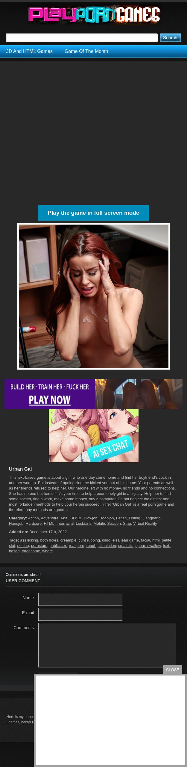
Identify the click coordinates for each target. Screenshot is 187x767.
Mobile (99, 523)
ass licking (29, 540)
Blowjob (91, 518)
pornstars (39, 545)
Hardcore (34, 523)
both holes (49, 540)
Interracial (65, 523)
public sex (58, 545)
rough (91, 545)
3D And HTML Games (29, 51)
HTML (49, 523)
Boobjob (107, 518)
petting (23, 545)
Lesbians (83, 523)
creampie (68, 540)
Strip (127, 523)
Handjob (16, 523)
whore (47, 551)
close (172, 669)
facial (145, 540)
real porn (76, 545)
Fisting (134, 518)
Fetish (121, 518)
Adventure (49, 518)
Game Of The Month (86, 51)
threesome (31, 551)
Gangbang (151, 518)
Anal (64, 518)
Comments (24, 627)
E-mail (28, 612)
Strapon (114, 523)
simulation (107, 545)
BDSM (76, 518)
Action (33, 518)
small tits (125, 545)
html (156, 540)
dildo (106, 540)
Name (28, 597)
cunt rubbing (89, 540)
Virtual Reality (145, 523)
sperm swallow (148, 545)
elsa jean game (125, 540)
